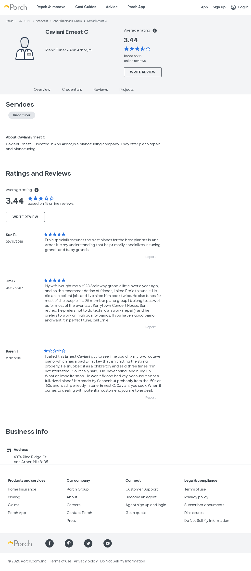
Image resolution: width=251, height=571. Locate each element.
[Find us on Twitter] (88, 543)
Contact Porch (79, 513)
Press (71, 520)
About (72, 497)
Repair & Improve (51, 7)
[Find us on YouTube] (107, 543)
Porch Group (78, 489)
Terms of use (195, 489)
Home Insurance (22, 489)
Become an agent (141, 497)
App (204, 7)
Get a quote (136, 513)
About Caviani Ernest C (25, 137)
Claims (13, 505)
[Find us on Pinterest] (69, 543)
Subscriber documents (204, 505)
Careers (73, 505)
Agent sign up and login (146, 505)
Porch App (136, 7)
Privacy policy (196, 497)
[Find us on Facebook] (49, 543)
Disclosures (193, 513)
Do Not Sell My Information (206, 520)
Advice (112, 7)
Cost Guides (85, 7)
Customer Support (142, 489)
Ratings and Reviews (38, 173)
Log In (239, 7)
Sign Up (219, 7)
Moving (14, 497)
